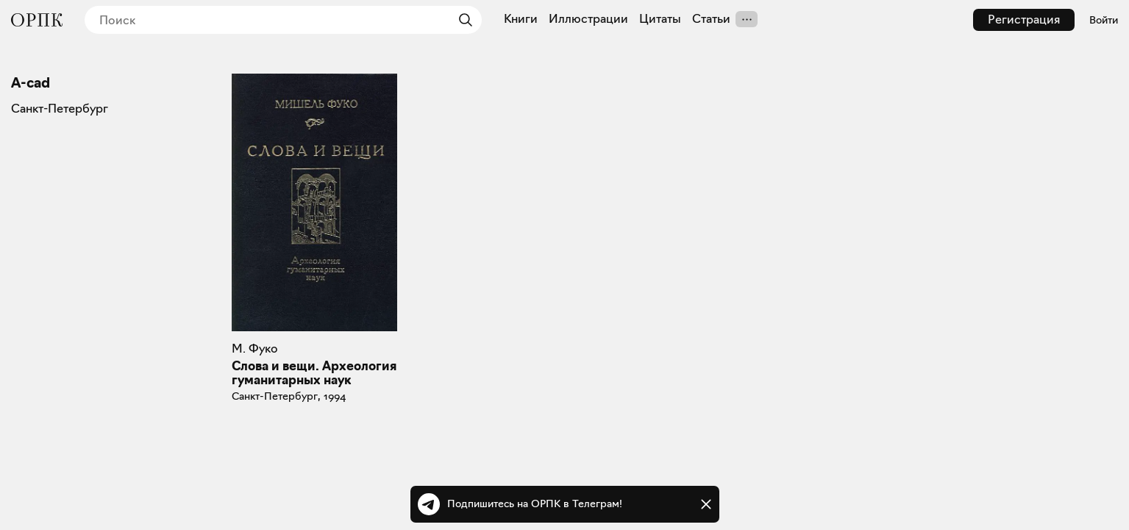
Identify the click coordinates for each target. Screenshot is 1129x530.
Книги (521, 19)
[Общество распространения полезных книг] (37, 20)
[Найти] (462, 20)
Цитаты (660, 19)
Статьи (711, 19)
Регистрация (1024, 19)
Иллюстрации (588, 19)
